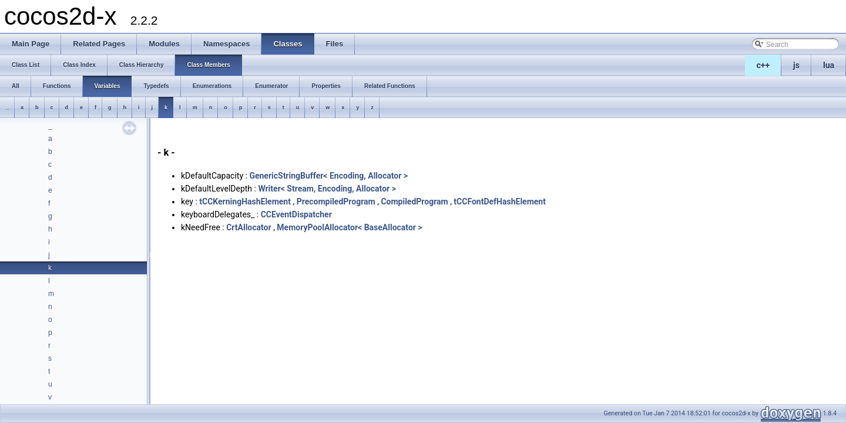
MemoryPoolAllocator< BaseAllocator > (349, 227)
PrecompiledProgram (336, 201)
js (796, 65)
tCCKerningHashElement (245, 201)
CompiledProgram (414, 201)
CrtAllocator (248, 227)
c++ (763, 65)
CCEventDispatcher (296, 214)
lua (828, 65)
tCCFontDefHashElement (500, 201)
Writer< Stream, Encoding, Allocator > (327, 188)
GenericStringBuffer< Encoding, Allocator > (328, 175)
